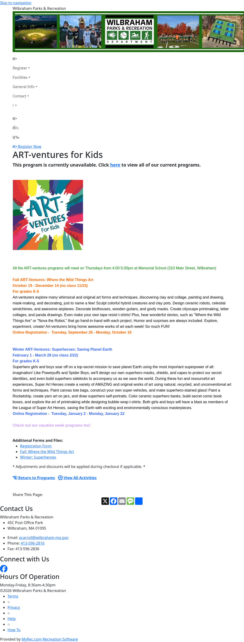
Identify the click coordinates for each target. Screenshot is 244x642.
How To (13, 629)
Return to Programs (34, 477)
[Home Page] (25, 58)
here (115, 165)
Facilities (20, 77)
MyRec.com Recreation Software (50, 639)
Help (11, 618)
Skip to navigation (15, 2)
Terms (12, 596)
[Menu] (16, 137)
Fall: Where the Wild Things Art (47, 451)
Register (20, 68)
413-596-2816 (33, 543)
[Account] (25, 105)
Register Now (29, 146)
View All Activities (77, 477)
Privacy (13, 607)
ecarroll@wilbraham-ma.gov (43, 537)
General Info (24, 86)
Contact (19, 96)
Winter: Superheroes (38, 457)
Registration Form (36, 446)
